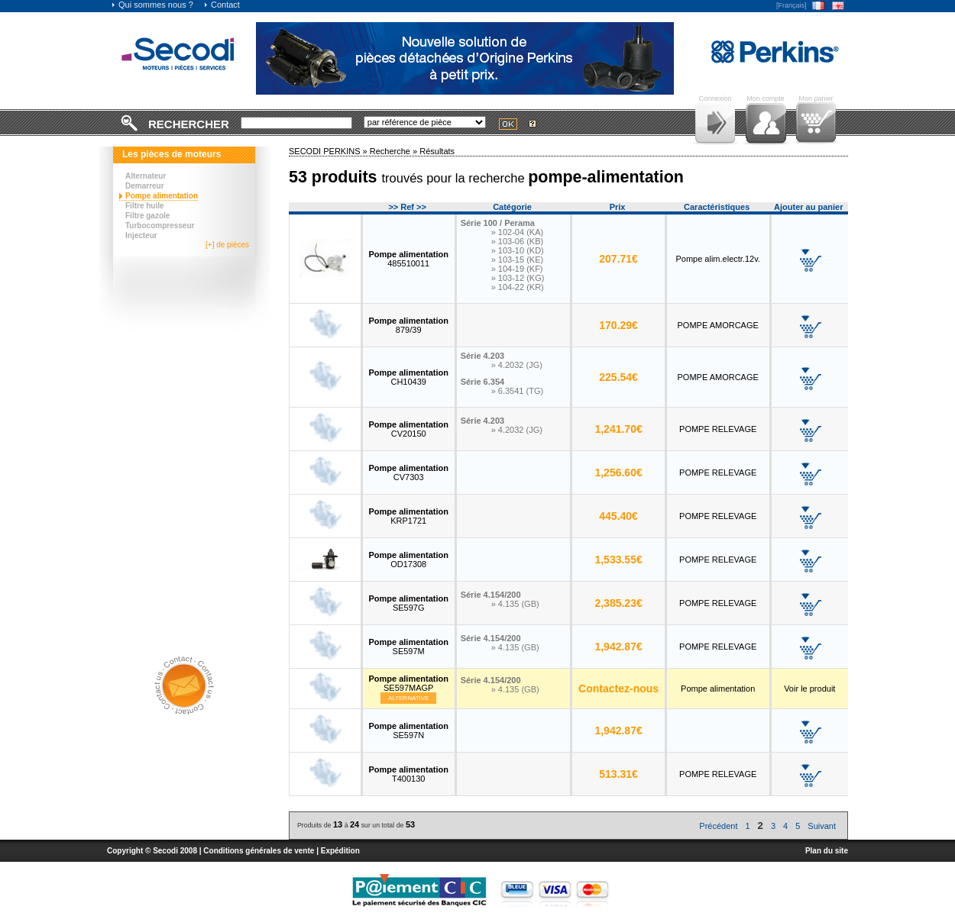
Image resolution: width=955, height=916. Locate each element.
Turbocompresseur (159, 225)
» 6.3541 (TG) (517, 390)
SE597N (408, 730)
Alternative (408, 698)
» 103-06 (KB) (517, 241)
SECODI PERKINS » (329, 151)
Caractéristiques (716, 206)
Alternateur (145, 176)
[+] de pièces (227, 244)
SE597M (408, 646)
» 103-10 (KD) (517, 250)
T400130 (408, 774)
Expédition (340, 851)
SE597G (408, 603)
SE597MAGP (408, 683)
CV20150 (408, 429)
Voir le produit (809, 688)
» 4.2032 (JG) (516, 364)
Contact (221, 4)
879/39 (408, 325)
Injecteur (141, 235)
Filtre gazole (147, 215)
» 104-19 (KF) (517, 268)
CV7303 (408, 472)
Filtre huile (144, 206)
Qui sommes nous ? (152, 4)
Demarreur (144, 186)
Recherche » (394, 151)
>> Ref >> (407, 206)
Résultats (437, 151)
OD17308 (408, 559)
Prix (618, 206)
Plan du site (826, 851)
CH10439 (408, 377)
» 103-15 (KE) (517, 259)
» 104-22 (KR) (517, 287)
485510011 (408, 259)
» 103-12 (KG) (518, 277)
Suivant (822, 826)
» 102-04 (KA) (517, 232)
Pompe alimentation (161, 196)
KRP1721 (408, 516)
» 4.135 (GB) (515, 603)
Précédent (718, 826)
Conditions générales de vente (258, 851)
